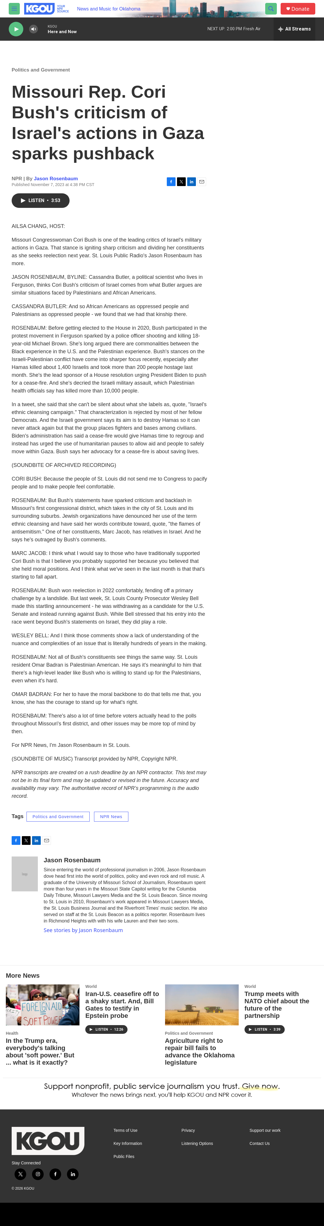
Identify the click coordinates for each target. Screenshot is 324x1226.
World (91, 986)
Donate (300, 9)
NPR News (111, 816)
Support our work (265, 1130)
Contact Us (259, 1143)
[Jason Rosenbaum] (25, 873)
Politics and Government (41, 70)
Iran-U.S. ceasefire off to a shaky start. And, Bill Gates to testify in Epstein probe (122, 1004)
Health (12, 1033)
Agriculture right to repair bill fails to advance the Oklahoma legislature (200, 1051)
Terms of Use (125, 1130)
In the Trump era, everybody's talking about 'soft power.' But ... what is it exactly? (40, 1051)
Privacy (188, 1130)
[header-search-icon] (271, 9)
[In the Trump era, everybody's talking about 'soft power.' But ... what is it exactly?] (42, 1004)
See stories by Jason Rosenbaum (83, 930)
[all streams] (294, 29)
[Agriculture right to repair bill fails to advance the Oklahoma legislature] (202, 1004)
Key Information (128, 1143)
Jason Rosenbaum (56, 178)
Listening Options (197, 1143)
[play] (16, 29)
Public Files (124, 1156)
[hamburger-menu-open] (14, 9)
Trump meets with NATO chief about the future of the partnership (277, 1004)
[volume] (33, 29)
